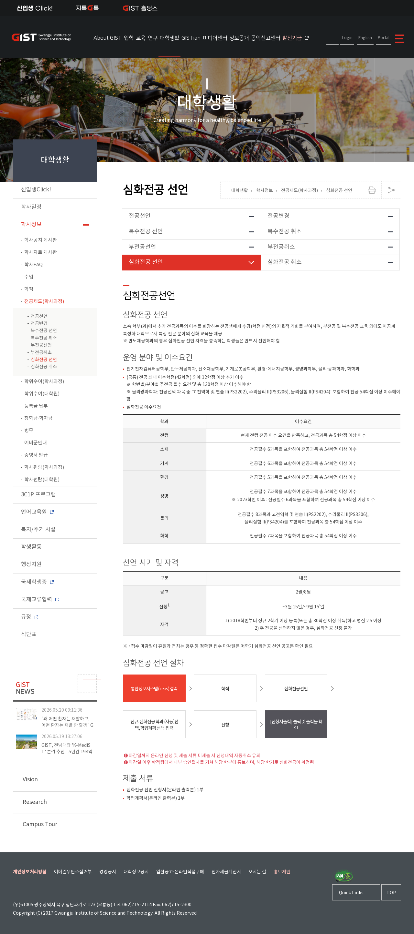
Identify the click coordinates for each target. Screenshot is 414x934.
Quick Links (351, 893)
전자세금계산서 (226, 872)
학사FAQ (33, 265)
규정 (29, 617)
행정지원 (31, 564)
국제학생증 (37, 582)
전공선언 (39, 316)
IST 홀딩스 (140, 8)
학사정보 (31, 224)
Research (56, 804)
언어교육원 (37, 512)
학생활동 (31, 547)
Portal (383, 38)
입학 (129, 38)
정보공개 (239, 38)
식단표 (29, 634)
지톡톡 (87, 8)
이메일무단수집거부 (73, 872)
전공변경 (39, 323)
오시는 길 (257, 872)
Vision (57, 780)
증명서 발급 (36, 455)
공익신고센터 (265, 38)
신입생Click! (34, 8)
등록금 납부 (36, 406)
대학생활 (169, 38)
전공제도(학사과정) (44, 301)
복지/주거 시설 (38, 529)
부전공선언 (41, 345)
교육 (141, 38)
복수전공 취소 (44, 338)
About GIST (107, 38)
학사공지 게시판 (40, 240)
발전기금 (295, 38)
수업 (28, 277)
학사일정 (31, 207)
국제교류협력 (40, 599)
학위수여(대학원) (42, 394)
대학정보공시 (136, 872)
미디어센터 (215, 38)
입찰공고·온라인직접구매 (180, 872)
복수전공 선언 (44, 330)
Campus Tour (55, 825)
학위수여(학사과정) (44, 381)
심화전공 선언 (44, 359)
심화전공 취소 (44, 367)
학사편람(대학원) (42, 479)
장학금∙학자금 (38, 418)
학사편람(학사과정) (44, 467)
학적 (28, 289)
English (365, 38)
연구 (153, 38)
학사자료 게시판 (40, 252)
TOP (391, 893)
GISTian (191, 38)
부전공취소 (41, 352)
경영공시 (107, 872)
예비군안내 (35, 443)
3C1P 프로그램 (38, 495)
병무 (28, 430)
